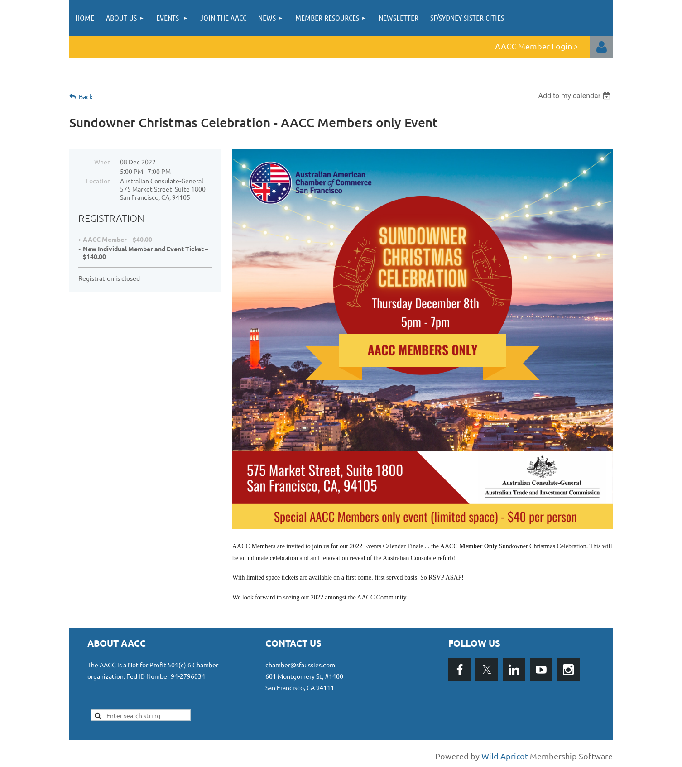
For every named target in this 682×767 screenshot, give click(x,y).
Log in (601, 47)
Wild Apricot (504, 756)
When (102, 162)
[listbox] (575, 95)
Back (86, 96)
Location (98, 181)
